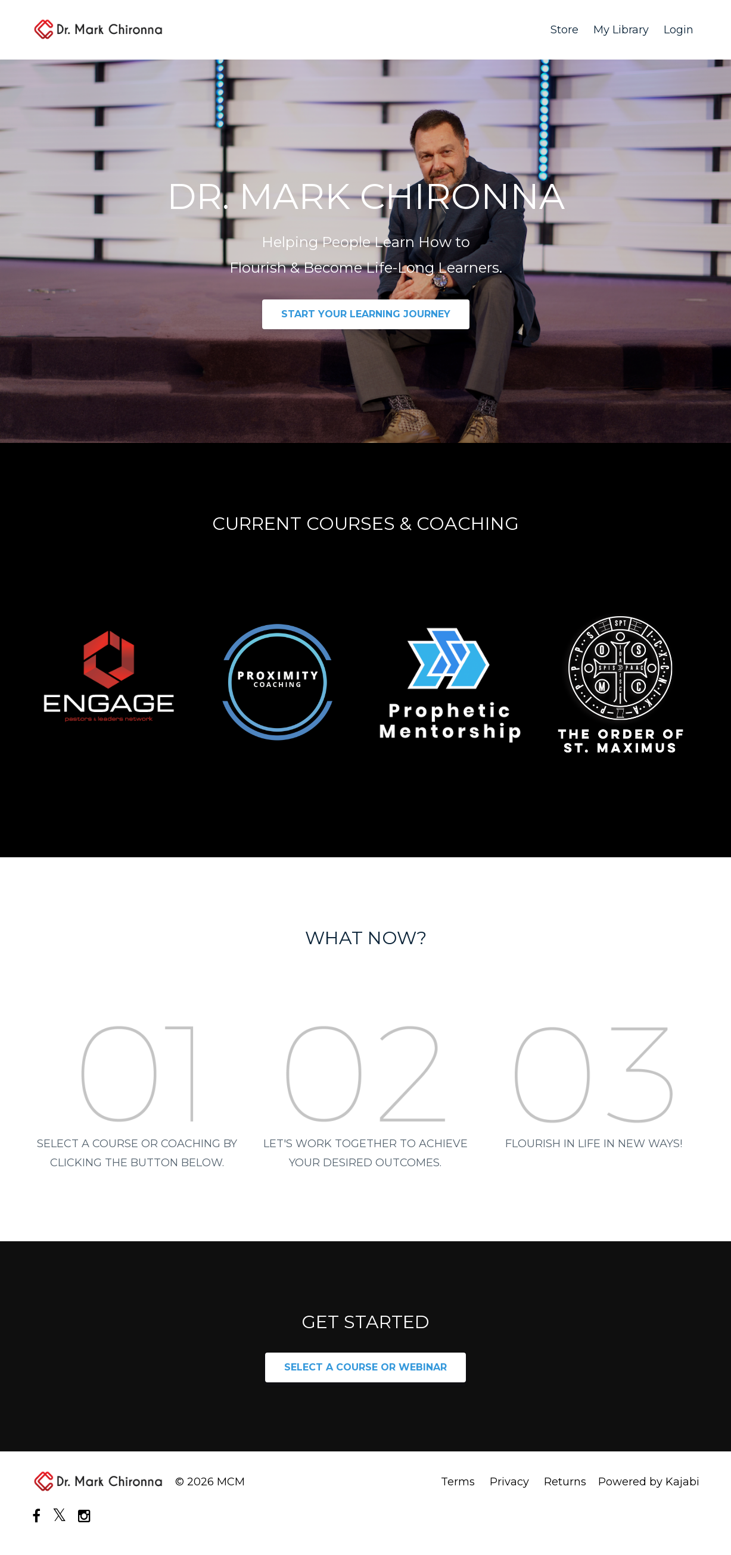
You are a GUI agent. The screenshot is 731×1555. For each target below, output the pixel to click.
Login (678, 29)
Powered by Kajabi (648, 1481)
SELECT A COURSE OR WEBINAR (365, 1367)
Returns (565, 1481)
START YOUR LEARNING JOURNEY (365, 314)
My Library (621, 29)
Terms (458, 1481)
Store (564, 29)
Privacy (509, 1481)
